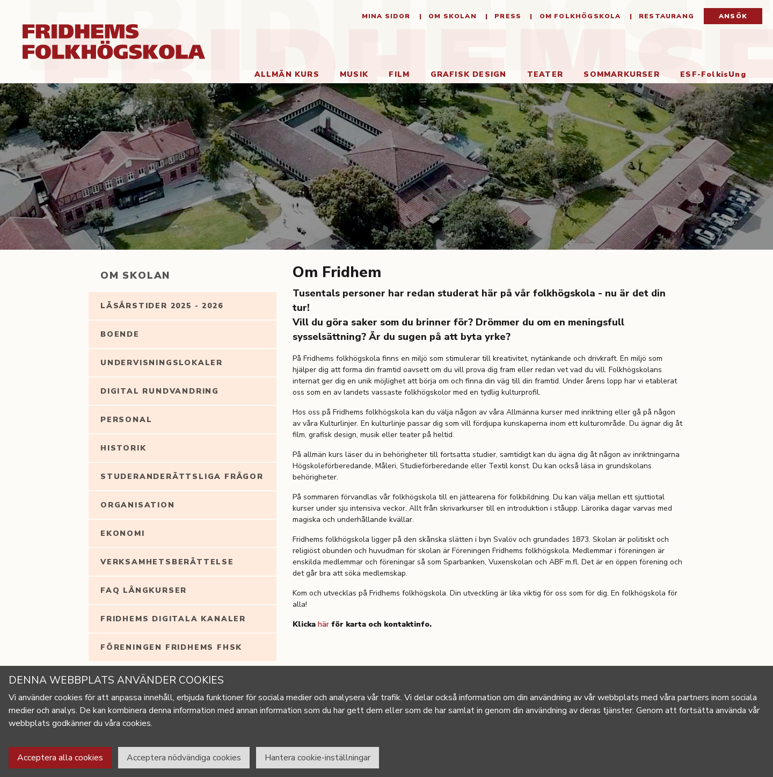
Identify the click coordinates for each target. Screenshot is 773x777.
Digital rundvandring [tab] (159, 391)
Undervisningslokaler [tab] (161, 363)
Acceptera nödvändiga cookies (184, 758)
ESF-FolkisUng (713, 74)
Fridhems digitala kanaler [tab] (173, 619)
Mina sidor (386, 16)
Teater (545, 74)
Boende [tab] (120, 334)
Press (506, 16)
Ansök (733, 16)
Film (399, 74)
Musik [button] (354, 74)
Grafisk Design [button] (469, 74)
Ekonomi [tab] (122, 533)
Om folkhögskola (579, 16)
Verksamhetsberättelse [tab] (167, 562)
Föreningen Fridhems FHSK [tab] (171, 647)
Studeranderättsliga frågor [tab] (182, 476)
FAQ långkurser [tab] (143, 590)
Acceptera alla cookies (60, 758)
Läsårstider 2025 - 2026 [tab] (161, 306)
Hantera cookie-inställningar (317, 758)
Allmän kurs (286, 74)
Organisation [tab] (137, 505)
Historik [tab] (123, 448)
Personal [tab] (126, 420)
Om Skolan (451, 16)
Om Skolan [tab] (135, 275)
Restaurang (665, 16)
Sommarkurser (621, 74)
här (323, 624)
